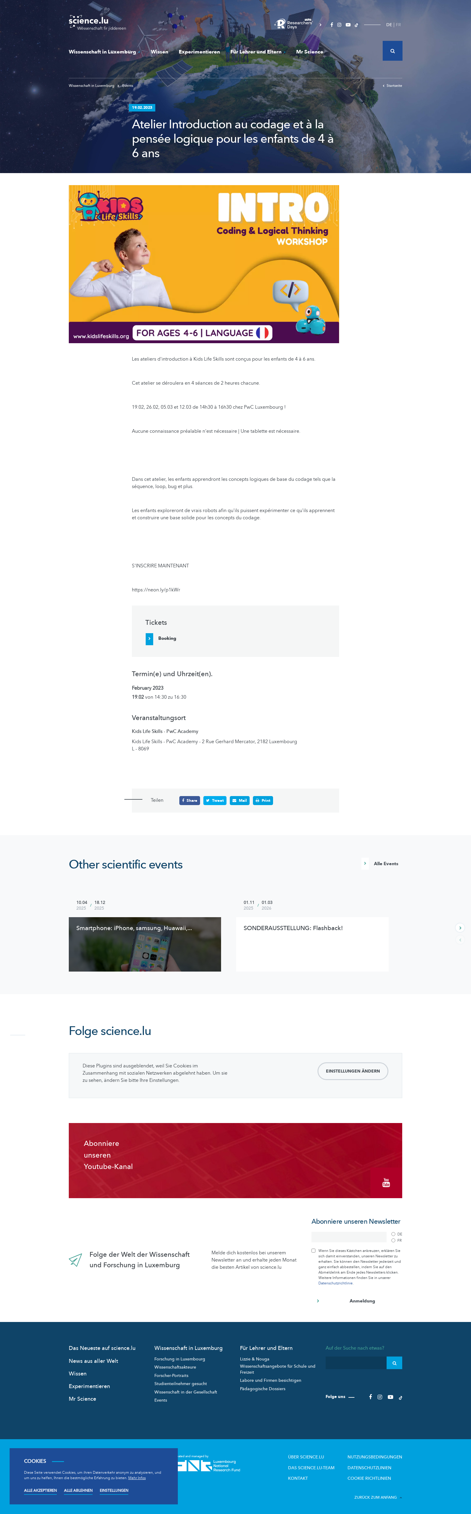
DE (389, 25)
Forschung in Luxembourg (179, 1358)
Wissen (159, 51)
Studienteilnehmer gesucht (180, 1383)
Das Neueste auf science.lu (102, 1347)
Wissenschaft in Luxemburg (104, 51)
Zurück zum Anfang (378, 1495)
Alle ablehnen (78, 1490)
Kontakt (306, 1476)
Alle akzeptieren (40, 1490)
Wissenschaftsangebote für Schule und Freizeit (277, 1368)
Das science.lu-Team (318, 1466)
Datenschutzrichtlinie (335, 1282)
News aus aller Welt (93, 1360)
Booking (167, 638)
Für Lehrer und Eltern (258, 51)
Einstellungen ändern (353, 1072)
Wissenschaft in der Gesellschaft (185, 1391)
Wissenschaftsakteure (175, 1366)
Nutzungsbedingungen (377, 1456)
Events (125, 85)
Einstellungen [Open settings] (114, 1490)
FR (398, 25)
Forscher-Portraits (171, 1374)
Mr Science (309, 51)
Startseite (392, 85)
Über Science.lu (313, 1456)
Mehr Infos (137, 1478)
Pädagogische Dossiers (262, 1387)
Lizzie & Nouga (254, 1358)
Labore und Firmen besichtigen (270, 1379)
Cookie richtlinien (372, 1476)
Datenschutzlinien (372, 1466)
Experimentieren (199, 51)
